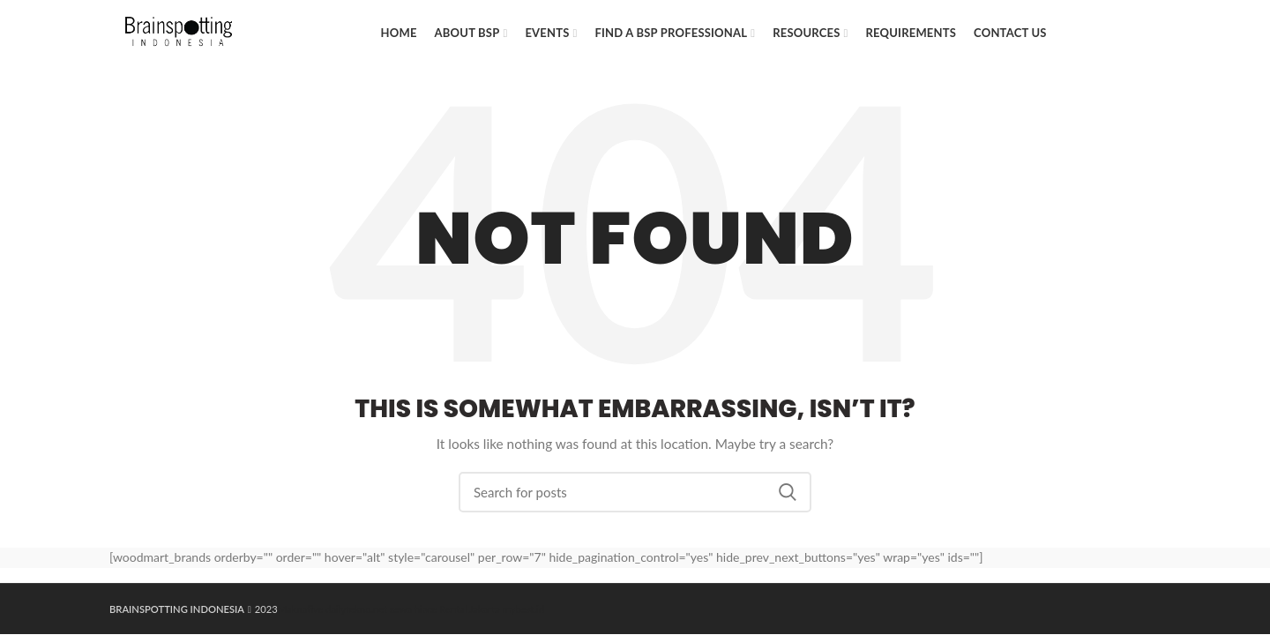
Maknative (301, 609)
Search (788, 492)
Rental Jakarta (469, 609)
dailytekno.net (356, 609)
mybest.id (523, 609)
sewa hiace (413, 609)
